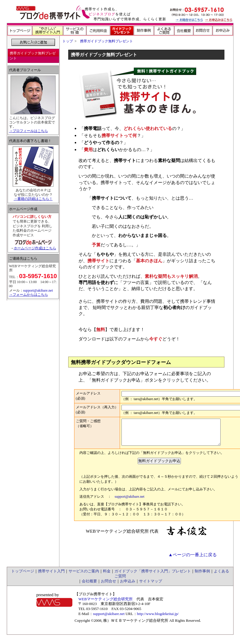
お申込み (127, 586)
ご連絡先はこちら (23, 258)
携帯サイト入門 (51, 576)
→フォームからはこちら (28, 295)
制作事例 (202, 576)
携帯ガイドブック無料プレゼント (106, 41)
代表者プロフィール (25, 70)
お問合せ (108, 586)
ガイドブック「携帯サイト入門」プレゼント (152, 576)
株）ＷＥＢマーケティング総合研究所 (135, 626)
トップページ (22, 576)
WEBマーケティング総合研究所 (105, 604)
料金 (107, 576)
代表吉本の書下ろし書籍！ (30, 141)
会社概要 (89, 586)
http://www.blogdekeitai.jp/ (158, 619)
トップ (67, 41)
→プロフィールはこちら (28, 131)
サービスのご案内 (84, 576)
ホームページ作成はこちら (35, 248)
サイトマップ (150, 586)
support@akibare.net (129, 502)
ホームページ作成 (23, 209)
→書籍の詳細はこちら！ (33, 199)
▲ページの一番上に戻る (192, 559)
